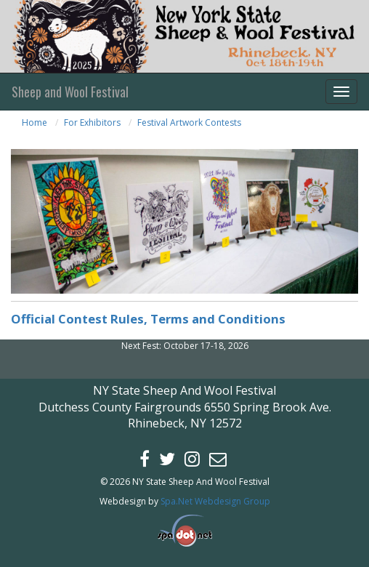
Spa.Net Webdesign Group (215, 501)
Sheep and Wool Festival (70, 91)
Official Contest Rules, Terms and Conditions (148, 318)
